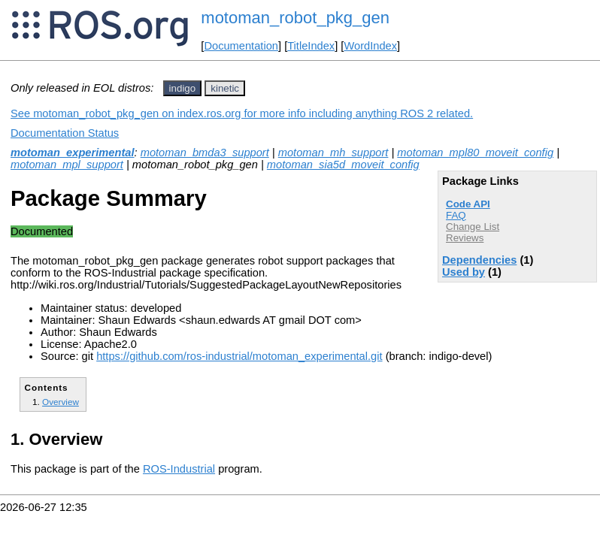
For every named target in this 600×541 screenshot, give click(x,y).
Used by (463, 272)
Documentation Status (65, 133)
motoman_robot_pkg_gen (295, 17)
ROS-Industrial (179, 469)
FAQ (456, 215)
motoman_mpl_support (67, 165)
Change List (472, 226)
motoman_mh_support (333, 153)
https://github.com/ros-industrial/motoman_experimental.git (239, 356)
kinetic (225, 88)
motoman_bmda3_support (205, 153)
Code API (468, 204)
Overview (60, 402)
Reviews (464, 237)
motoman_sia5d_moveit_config (343, 165)
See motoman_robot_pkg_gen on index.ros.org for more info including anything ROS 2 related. (242, 113)
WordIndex (370, 46)
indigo (182, 88)
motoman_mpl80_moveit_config (475, 153)
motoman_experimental (73, 153)
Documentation (241, 46)
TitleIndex (311, 46)
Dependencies (479, 260)
